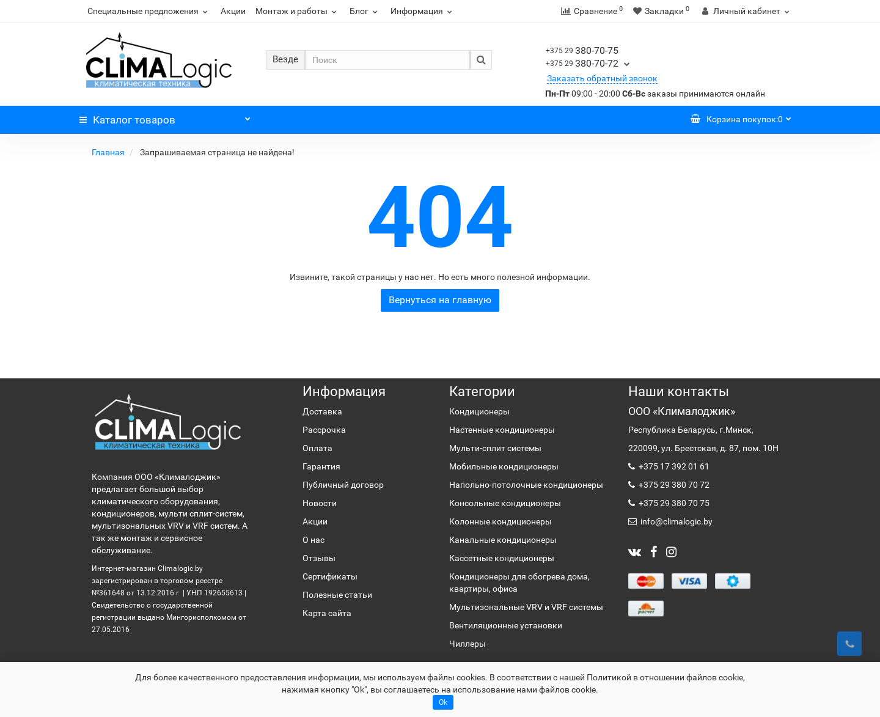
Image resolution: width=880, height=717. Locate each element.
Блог (365, 11)
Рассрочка (324, 430)
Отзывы (319, 558)
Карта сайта (326, 613)
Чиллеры (467, 644)
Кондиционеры (479, 411)
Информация (423, 11)
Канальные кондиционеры (503, 540)
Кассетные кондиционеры (501, 558)
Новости (319, 503)
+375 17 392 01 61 (673, 466)
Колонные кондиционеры (500, 521)
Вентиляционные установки (505, 625)
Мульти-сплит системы (495, 448)
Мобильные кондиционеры (504, 466)
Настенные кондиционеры (502, 430)
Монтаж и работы (297, 11)
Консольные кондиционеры (505, 503)
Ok (443, 702)
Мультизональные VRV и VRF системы (526, 607)
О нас (313, 540)
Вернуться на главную (440, 300)
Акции (233, 11)
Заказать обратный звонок (602, 78)
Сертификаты (330, 576)
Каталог (165, 117)
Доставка (322, 411)
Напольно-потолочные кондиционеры (526, 485)
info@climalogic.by (676, 521)
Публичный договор (343, 485)
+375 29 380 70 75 (673, 503)
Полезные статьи (337, 595)
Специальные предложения (149, 11)
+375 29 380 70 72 (673, 485)
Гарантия (321, 466)
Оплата (317, 448)
